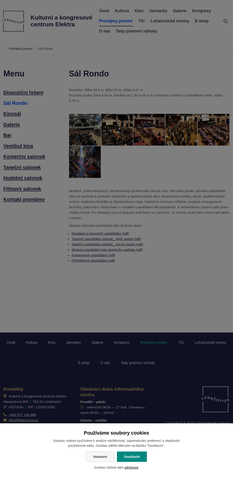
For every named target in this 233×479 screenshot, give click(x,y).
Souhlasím (132, 456)
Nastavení (100, 456)
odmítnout (131, 467)
